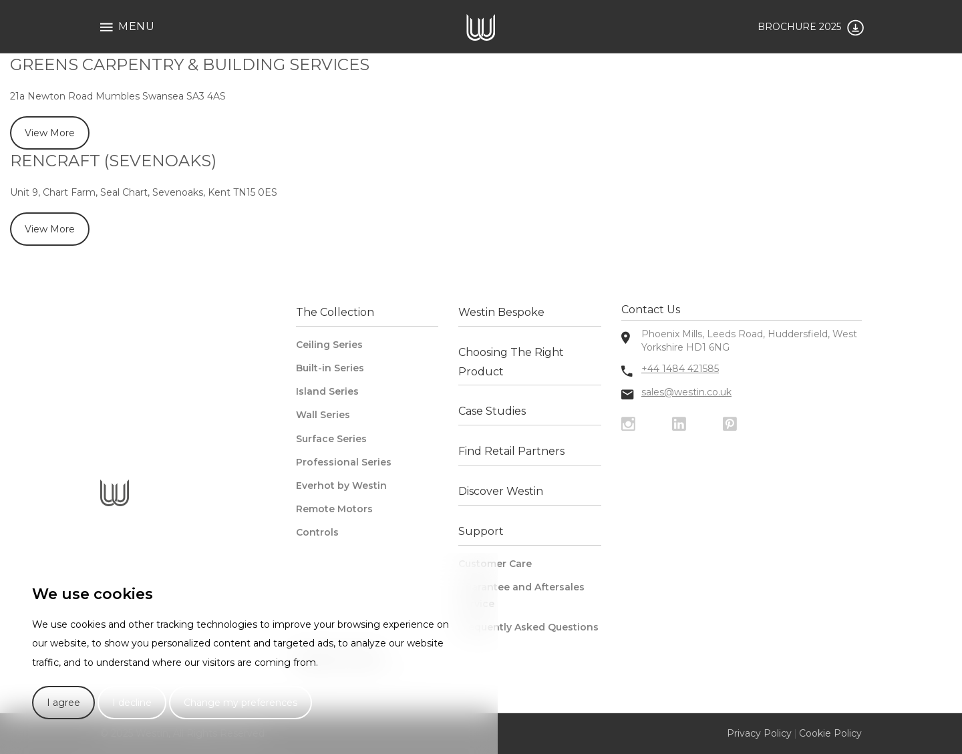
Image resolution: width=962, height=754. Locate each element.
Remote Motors (334, 509)
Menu (127, 27)
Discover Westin (500, 491)
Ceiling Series (329, 345)
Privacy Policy (759, 733)
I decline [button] (132, 703)
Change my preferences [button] (240, 703)
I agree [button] (63, 703)
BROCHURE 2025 (811, 27)
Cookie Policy (830, 733)
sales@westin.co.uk (686, 392)
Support (481, 531)
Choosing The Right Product (511, 362)
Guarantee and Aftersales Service (521, 595)
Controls (317, 532)
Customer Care (495, 564)
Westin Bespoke (501, 312)
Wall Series (323, 415)
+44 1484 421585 (680, 369)
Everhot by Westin (341, 486)
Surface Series (331, 439)
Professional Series (343, 462)
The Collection (335, 312)
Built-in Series (330, 368)
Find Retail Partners (511, 451)
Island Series (327, 391)
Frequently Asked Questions (528, 627)
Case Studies (492, 411)
